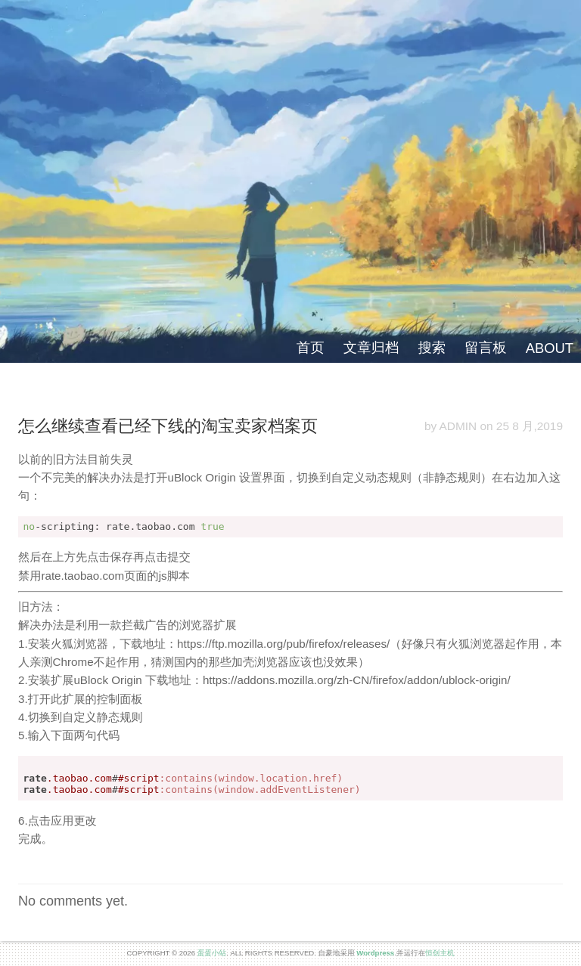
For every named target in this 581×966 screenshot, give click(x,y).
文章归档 (371, 347)
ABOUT (549, 348)
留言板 (485, 347)
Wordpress (375, 953)
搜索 (432, 347)
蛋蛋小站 (211, 953)
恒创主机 (439, 953)
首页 (311, 347)
